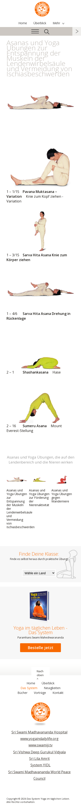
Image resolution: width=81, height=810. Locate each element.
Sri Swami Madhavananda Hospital (39, 732)
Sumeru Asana (40, 407)
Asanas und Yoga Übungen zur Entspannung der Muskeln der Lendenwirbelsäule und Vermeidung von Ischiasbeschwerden (20, 501)
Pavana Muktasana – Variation (40, 175)
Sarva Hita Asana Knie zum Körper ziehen (40, 236)
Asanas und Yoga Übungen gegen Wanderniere (61, 488)
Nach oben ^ (40, 675)
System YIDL (40, 765)
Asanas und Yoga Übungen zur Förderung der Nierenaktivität (39, 490)
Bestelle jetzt (40, 647)
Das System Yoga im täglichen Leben (42, 8)
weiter (76, 31)
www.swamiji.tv (40, 745)
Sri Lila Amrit (39, 758)
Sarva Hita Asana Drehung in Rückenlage (40, 295)
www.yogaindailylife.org (39, 738)
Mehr (56, 23)
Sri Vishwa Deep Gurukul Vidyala (39, 752)
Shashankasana (40, 351)
